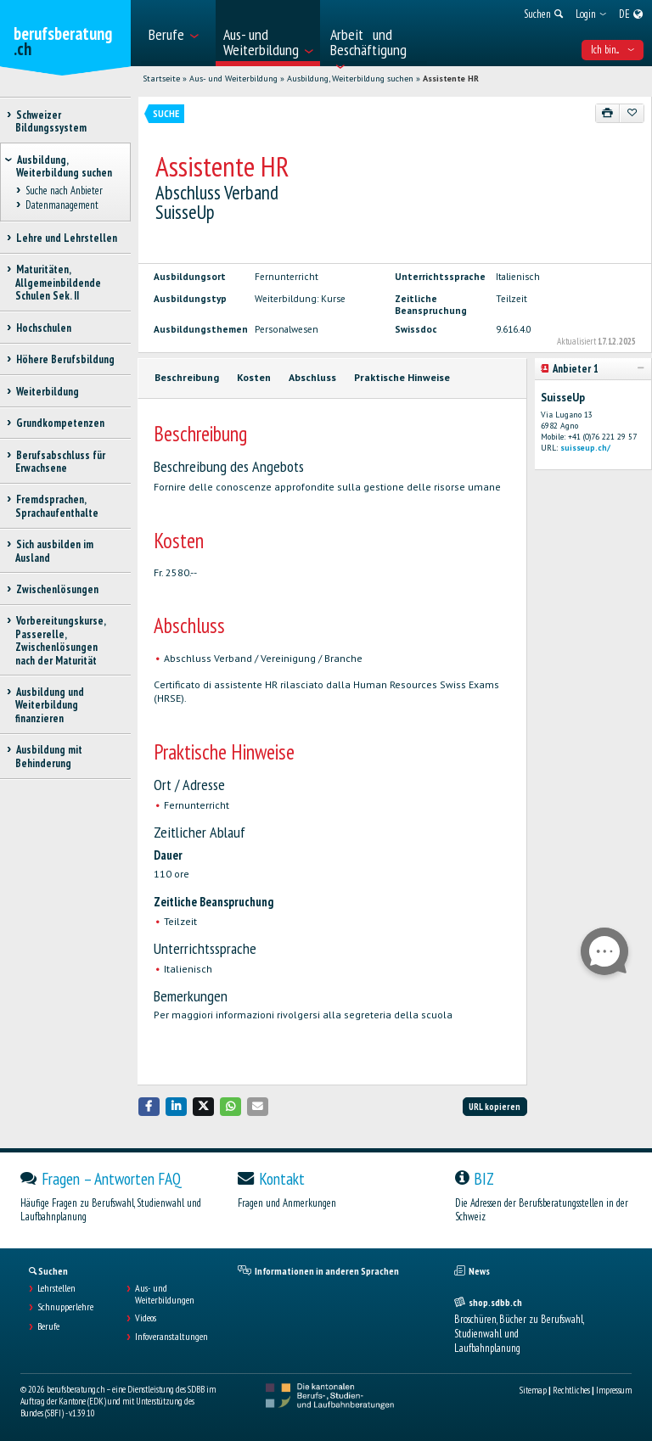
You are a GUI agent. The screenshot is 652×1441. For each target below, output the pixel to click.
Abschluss (312, 377)
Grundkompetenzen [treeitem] (59, 423)
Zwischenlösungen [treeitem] (56, 589)
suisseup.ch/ (585, 447)
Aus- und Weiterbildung (233, 78)
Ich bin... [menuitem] (612, 49)
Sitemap (533, 1390)
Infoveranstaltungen (171, 1337)
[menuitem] (177, 33)
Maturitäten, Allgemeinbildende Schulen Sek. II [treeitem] (58, 282)
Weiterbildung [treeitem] (47, 391)
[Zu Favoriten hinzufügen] (632, 112)
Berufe (48, 1326)
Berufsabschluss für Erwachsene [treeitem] (60, 461)
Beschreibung (187, 377)
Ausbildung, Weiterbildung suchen (350, 78)
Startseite (161, 78)
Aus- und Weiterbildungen (164, 1294)
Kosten (254, 377)
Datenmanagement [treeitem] (61, 205)
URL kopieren (494, 1107)
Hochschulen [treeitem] (43, 328)
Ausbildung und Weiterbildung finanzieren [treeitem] (49, 705)
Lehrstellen (56, 1288)
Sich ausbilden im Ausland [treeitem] (54, 550)
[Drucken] (608, 112)
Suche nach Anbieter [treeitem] (64, 191)
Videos (145, 1318)
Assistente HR (451, 78)
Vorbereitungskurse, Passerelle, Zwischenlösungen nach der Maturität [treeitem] (60, 640)
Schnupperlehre (65, 1307)
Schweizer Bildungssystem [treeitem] (51, 121)
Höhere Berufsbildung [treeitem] (65, 359)
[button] (149, 1106)
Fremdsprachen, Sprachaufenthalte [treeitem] (56, 505)
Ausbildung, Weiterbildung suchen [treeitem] (64, 166)
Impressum (614, 1390)
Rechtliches (571, 1390)
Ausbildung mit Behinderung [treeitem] (48, 756)
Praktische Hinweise (402, 377)
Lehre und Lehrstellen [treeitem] (66, 238)
